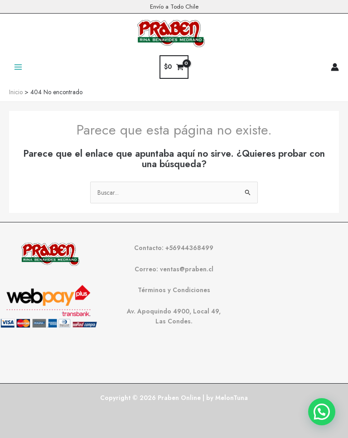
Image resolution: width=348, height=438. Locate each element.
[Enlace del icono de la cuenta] (335, 67)
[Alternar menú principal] (18, 67)
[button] (321, 411)
